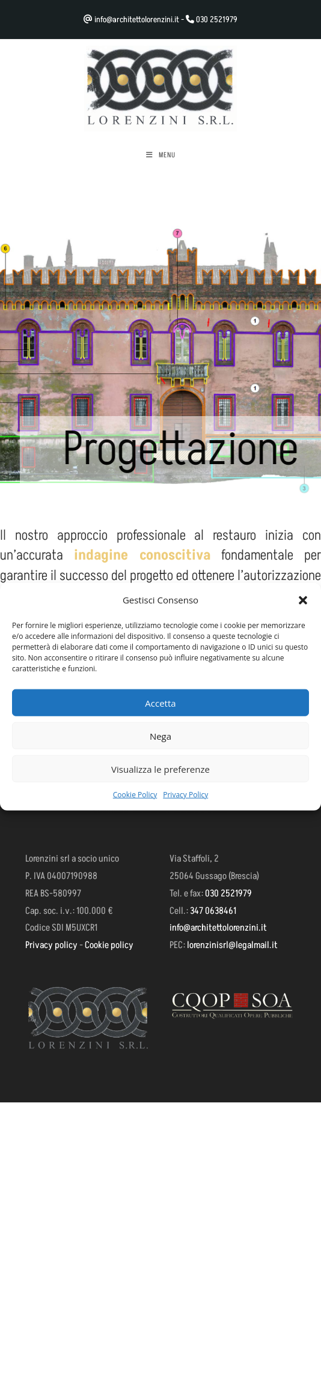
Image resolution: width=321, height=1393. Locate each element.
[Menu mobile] (161, 155)
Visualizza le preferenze (160, 769)
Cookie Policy (135, 795)
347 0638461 (213, 910)
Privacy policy (51, 945)
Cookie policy (109, 945)
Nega (160, 736)
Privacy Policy (185, 795)
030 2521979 (216, 19)
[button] (303, 600)
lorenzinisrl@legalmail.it (232, 945)
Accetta (160, 702)
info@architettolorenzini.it (136, 19)
